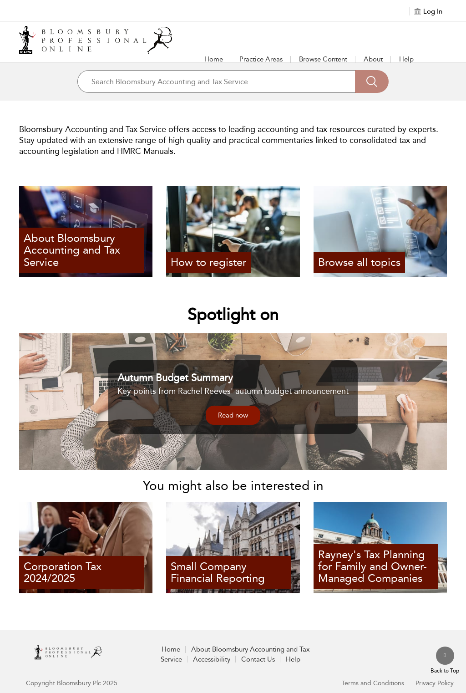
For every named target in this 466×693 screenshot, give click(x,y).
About (373, 59)
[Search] (372, 81)
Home (213, 59)
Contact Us (258, 659)
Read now (233, 415)
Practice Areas (261, 59)
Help (406, 59)
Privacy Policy (434, 683)
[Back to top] (445, 661)
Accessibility (211, 659)
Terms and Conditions (373, 683)
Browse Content (323, 59)
